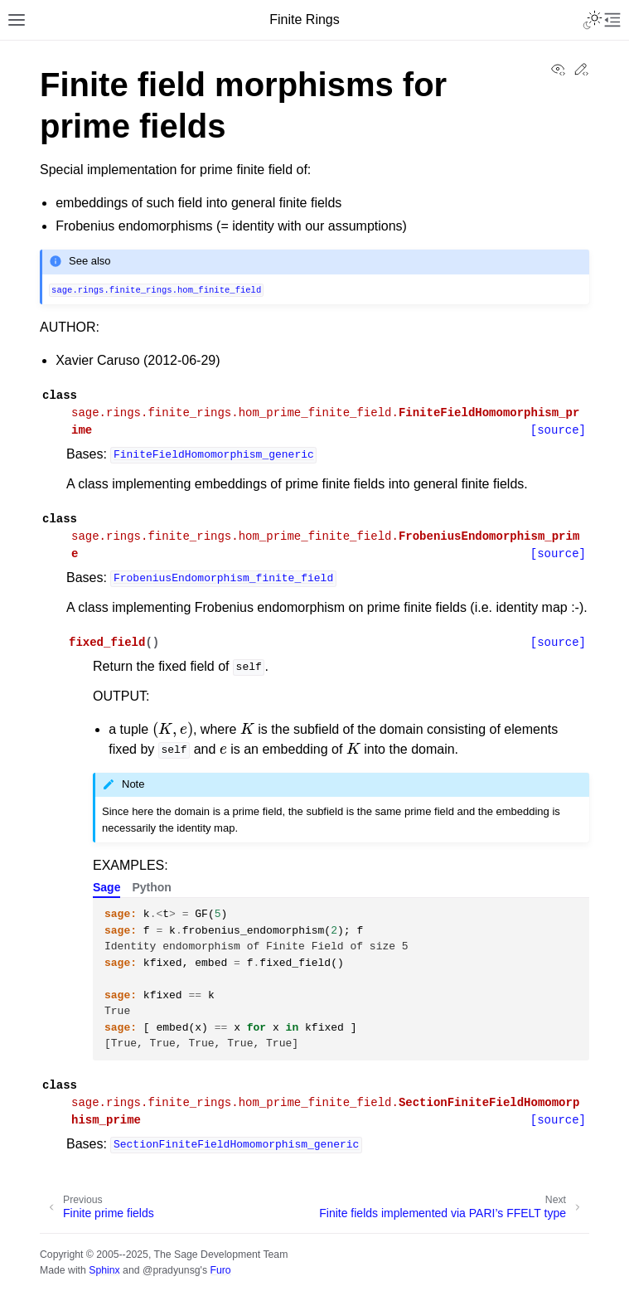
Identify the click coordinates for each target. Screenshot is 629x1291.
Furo (220, 1270)
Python (151, 887)
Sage (106, 887)
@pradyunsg (172, 1270)
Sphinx (104, 1270)
